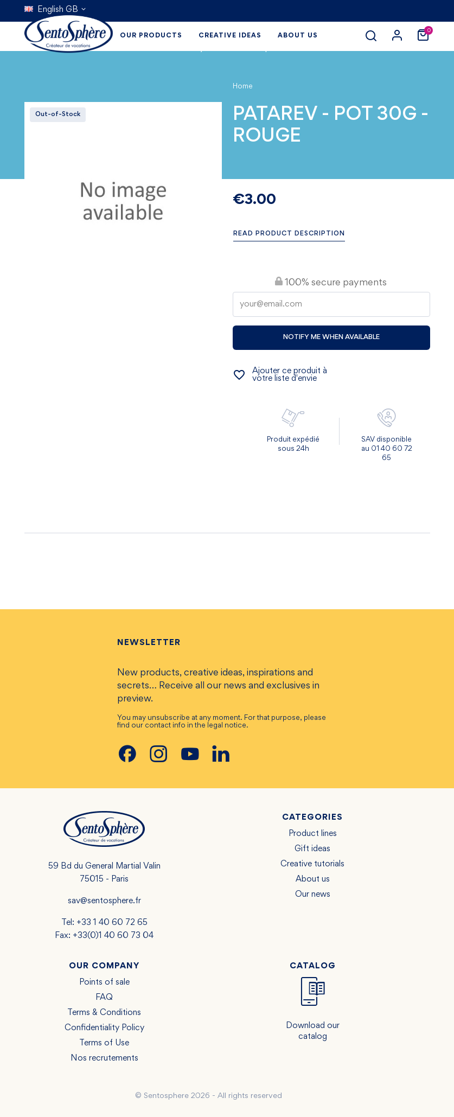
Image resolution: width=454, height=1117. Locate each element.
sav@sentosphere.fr (104, 901)
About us (313, 879)
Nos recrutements (104, 1058)
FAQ (104, 997)
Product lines (313, 834)
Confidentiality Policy (104, 1028)
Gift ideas (312, 849)
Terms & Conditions (104, 1013)
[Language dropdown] (55, 9)
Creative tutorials (312, 864)
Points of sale (104, 982)
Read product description (289, 234)
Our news (312, 894)
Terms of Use (104, 1043)
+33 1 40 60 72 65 (112, 923)
